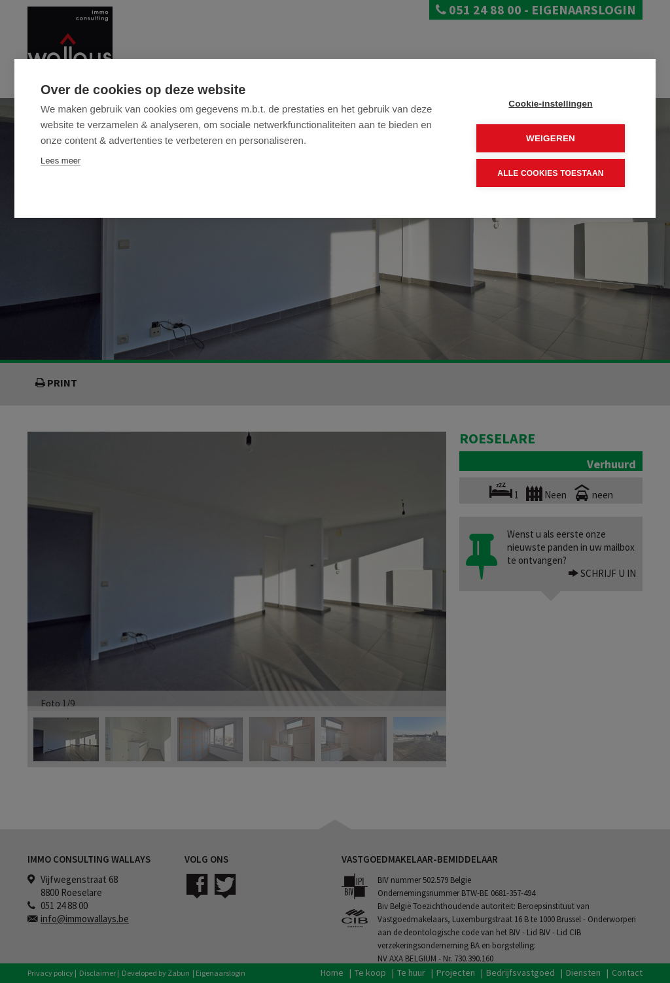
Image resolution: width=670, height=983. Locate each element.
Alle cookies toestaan (550, 172)
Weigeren (550, 138)
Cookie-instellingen (550, 104)
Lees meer (60, 160)
